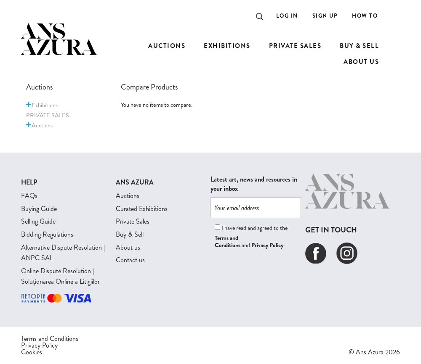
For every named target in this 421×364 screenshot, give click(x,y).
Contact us (130, 260)
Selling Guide (38, 221)
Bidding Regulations (47, 234)
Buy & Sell (130, 234)
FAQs (29, 195)
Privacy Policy (267, 245)
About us (128, 247)
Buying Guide (39, 209)
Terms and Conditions (227, 241)
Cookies (31, 352)
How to (365, 16)
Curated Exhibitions (142, 209)
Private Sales (132, 221)
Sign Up (325, 16)
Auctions (127, 195)
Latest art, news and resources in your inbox (253, 184)
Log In (287, 16)
